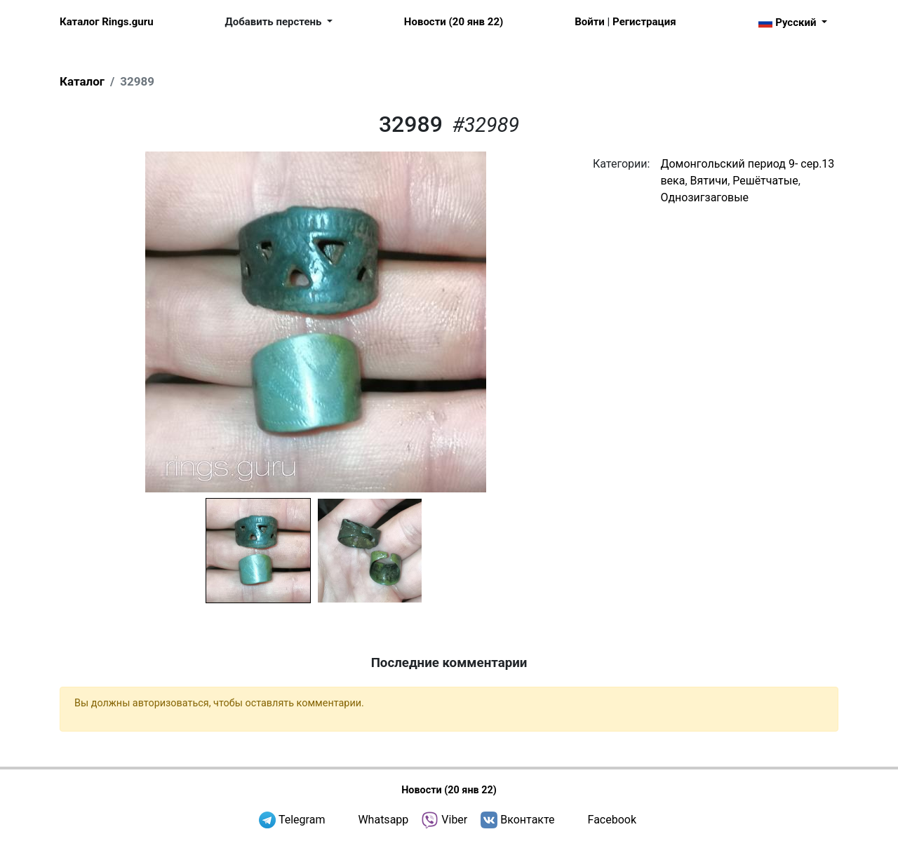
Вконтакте (527, 819)
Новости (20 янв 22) (453, 21)
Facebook (612, 819)
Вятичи (709, 180)
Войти (590, 21)
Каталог (82, 81)
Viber (454, 819)
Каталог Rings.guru (107, 21)
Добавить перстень (275, 21)
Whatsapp (383, 819)
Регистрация (644, 21)
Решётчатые (765, 180)
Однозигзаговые (704, 197)
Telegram (302, 819)
